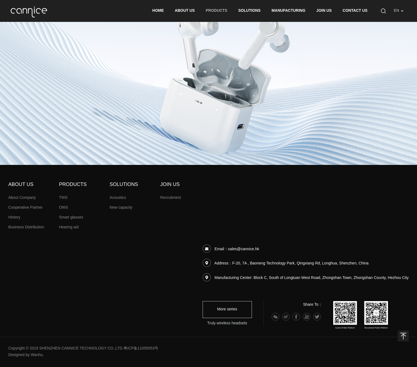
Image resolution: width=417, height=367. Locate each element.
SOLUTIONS (249, 11)
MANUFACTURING (289, 11)
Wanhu (37, 355)
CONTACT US (355, 11)
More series (227, 309)
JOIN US (324, 11)
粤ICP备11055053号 (141, 348)
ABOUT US (185, 11)
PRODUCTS (216, 11)
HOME (158, 11)
